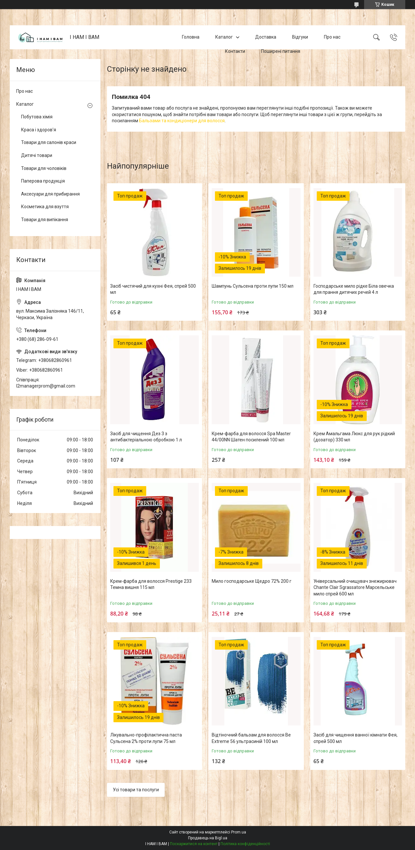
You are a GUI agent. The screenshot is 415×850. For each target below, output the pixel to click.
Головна (190, 37)
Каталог (224, 37)
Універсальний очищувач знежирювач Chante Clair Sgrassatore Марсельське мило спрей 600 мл (355, 587)
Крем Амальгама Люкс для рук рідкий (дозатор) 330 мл (354, 437)
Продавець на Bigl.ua (207, 838)
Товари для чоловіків (43, 168)
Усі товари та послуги (136, 789)
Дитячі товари (36, 155)
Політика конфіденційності (245, 844)
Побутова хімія (37, 116)
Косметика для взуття (45, 206)
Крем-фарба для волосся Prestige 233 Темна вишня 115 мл (151, 584)
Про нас (332, 37)
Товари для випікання (44, 219)
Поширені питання (280, 51)
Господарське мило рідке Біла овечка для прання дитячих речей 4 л (354, 289)
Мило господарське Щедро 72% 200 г (251, 581)
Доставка (265, 37)
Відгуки (300, 37)
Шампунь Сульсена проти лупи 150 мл (252, 286)
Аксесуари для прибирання (50, 194)
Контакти (235, 51)
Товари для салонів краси (48, 142)
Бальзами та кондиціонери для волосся (182, 120)
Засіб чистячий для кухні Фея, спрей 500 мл (153, 289)
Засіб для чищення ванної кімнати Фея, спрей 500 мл (355, 738)
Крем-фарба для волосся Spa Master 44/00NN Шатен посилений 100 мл (251, 437)
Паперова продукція (43, 181)
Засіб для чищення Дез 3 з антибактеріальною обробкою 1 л (146, 437)
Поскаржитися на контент (194, 844)
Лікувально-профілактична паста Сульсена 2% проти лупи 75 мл (146, 738)
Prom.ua (238, 832)
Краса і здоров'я (38, 129)
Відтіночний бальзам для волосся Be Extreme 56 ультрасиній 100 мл (251, 738)
